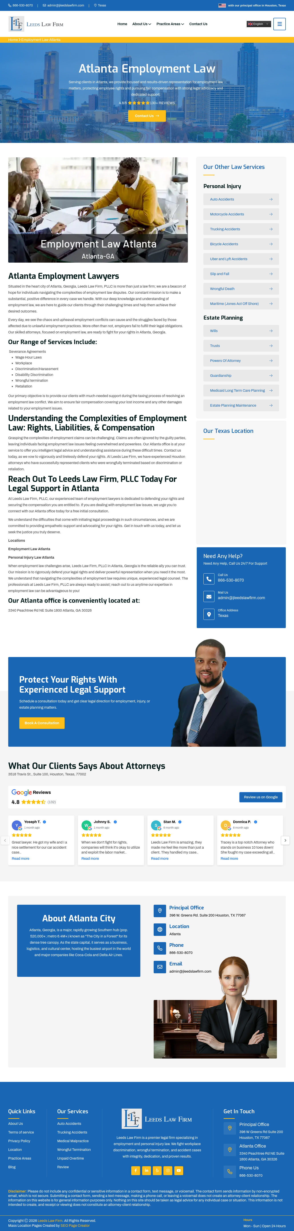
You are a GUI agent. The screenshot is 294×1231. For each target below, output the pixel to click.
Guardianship (241, 375)
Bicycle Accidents (241, 244)
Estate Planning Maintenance (241, 405)
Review (63, 1167)
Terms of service (21, 1132)
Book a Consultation (42, 723)
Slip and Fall (241, 274)
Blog (12, 1167)
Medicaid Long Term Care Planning (241, 390)
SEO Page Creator (75, 1225)
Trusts (241, 346)
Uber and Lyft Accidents (241, 259)
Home (122, 24)
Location (15, 1150)
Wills (241, 331)
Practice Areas (169, 24)
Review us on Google (261, 797)
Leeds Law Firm (50, 1221)
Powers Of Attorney (241, 361)
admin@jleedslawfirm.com (65, 5)
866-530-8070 (23, 5)
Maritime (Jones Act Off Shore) (241, 304)
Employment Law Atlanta (40, 40)
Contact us (147, 116)
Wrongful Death (241, 289)
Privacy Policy (19, 1141)
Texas (102, 5)
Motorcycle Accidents (241, 214)
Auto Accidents (241, 199)
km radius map (241, 490)
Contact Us (198, 24)
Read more (20, 858)
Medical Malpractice (73, 1141)
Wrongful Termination (74, 1150)
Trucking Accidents (241, 229)
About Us (139, 24)
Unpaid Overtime (70, 1158)
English (255, 24)
